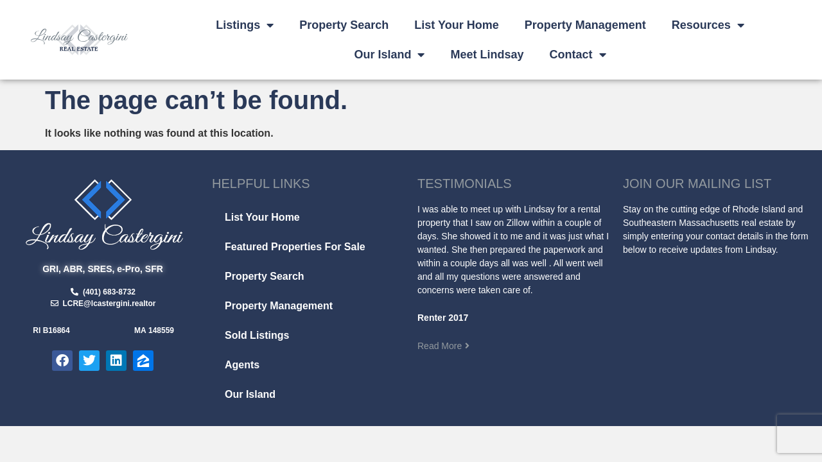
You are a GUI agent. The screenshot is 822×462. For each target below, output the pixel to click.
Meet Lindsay (486, 54)
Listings (245, 25)
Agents (242, 364)
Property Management (585, 25)
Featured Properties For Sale (295, 246)
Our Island (389, 54)
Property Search (344, 25)
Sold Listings (257, 335)
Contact (578, 54)
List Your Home (456, 25)
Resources (708, 25)
